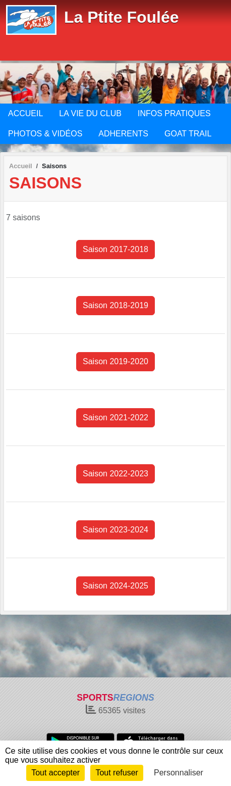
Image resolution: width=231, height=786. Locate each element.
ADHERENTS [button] (123, 133)
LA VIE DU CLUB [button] (90, 113)
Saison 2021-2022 (115, 417)
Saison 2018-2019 (115, 305)
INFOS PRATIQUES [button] (174, 113)
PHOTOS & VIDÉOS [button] (45, 133)
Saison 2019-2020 (115, 361)
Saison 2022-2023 (115, 473)
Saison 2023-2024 (115, 529)
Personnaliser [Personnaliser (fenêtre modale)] (178, 772)
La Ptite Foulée (121, 17)
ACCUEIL (25, 113)
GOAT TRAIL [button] (187, 133)
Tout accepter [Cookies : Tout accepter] (55, 772)
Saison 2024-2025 (115, 585)
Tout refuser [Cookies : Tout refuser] (116, 772)
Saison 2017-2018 (115, 249)
